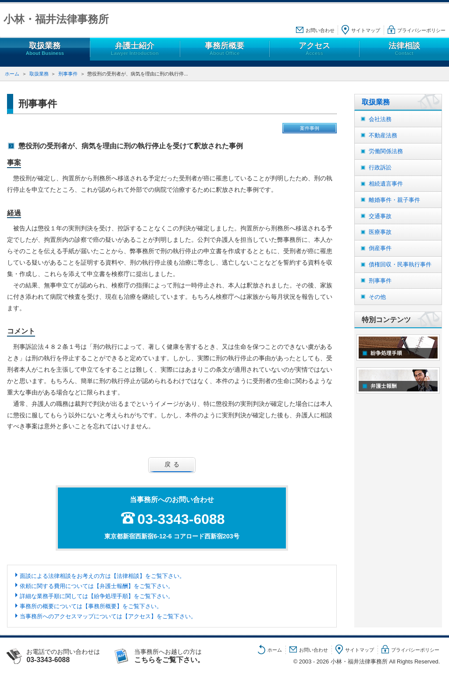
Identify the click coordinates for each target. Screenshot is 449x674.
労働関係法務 (386, 151)
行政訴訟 (380, 167)
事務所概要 (224, 49)
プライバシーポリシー (421, 30)
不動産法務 (383, 135)
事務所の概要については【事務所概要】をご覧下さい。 (91, 606)
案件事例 (309, 128)
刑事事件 (68, 73)
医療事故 (380, 232)
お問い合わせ (320, 30)
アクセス (314, 49)
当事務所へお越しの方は (178, 656)
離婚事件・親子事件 (394, 200)
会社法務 (380, 119)
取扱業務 (45, 49)
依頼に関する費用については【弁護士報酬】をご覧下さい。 (97, 586)
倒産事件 (380, 248)
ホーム (12, 73)
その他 (377, 297)
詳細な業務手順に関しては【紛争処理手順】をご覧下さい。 (97, 596)
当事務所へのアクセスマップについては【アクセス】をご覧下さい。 (108, 616)
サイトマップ (365, 30)
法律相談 (404, 49)
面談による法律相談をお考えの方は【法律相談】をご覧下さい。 (102, 576)
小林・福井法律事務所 (56, 19)
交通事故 (380, 216)
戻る (173, 464)
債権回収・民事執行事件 (400, 264)
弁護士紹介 (135, 49)
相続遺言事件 (386, 183)
